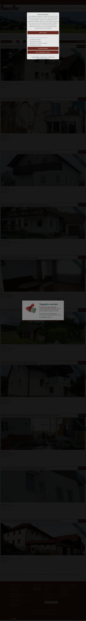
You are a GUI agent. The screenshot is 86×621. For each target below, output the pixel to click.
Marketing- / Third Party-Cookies (38, 43)
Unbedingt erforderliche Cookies (38, 37)
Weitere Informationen (43, 59)
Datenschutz (43, 57)
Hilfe (49, 28)
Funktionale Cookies (35, 39)
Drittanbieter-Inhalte (35, 45)
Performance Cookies (35, 41)
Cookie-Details (35, 57)
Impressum (51, 57)
